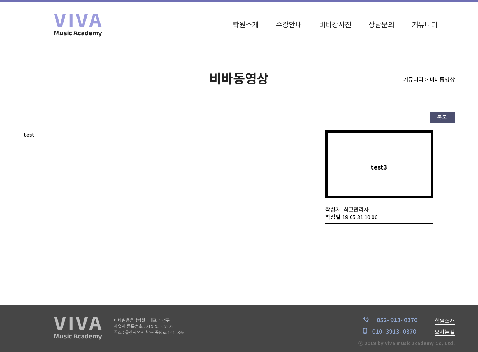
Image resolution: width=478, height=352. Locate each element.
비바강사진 (335, 22)
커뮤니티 (424, 22)
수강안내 (289, 22)
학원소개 (246, 22)
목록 (442, 117)
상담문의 (381, 22)
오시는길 (445, 331)
